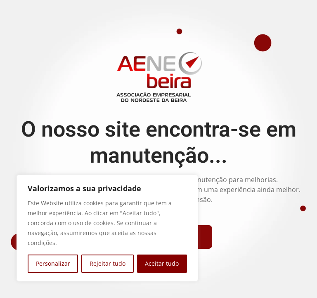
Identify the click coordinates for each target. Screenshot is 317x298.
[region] (107, 228)
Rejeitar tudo (107, 263)
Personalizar (53, 263)
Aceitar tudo (162, 263)
